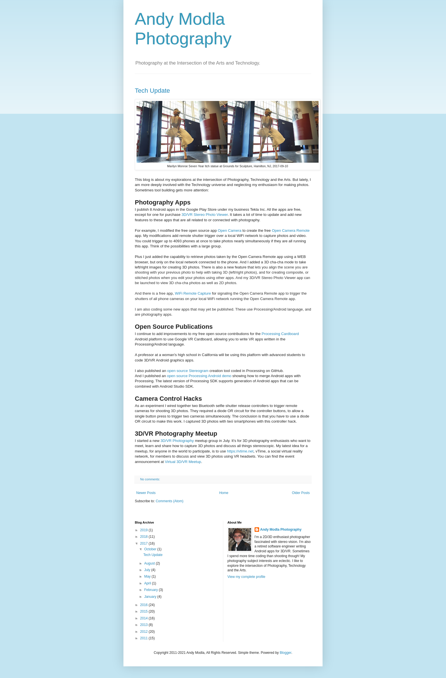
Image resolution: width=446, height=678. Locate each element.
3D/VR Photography (177, 441)
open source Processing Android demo (199, 376)
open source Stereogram (187, 371)
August (150, 563)
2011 (144, 638)
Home (223, 493)
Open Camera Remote (291, 230)
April (148, 583)
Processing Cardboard (280, 334)
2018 (144, 537)
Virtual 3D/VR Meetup (183, 462)
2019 (144, 530)
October (150, 549)
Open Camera (229, 230)
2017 (144, 543)
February (151, 590)
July (147, 570)
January (150, 597)
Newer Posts (146, 493)
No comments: (150, 479)
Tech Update (152, 90)
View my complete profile (246, 577)
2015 (144, 611)
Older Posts (301, 493)
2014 (144, 618)
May (148, 576)
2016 (144, 605)
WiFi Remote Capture (193, 293)
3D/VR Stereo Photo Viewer (204, 214)
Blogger (285, 653)
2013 (144, 625)
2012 (144, 632)
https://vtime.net (240, 451)
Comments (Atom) (169, 501)
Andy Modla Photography (281, 530)
